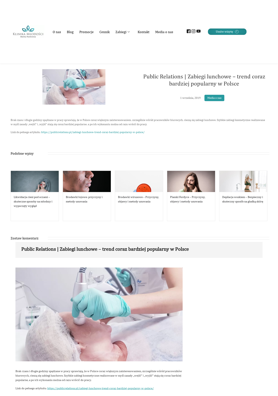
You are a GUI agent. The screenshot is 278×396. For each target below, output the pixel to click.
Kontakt (143, 32)
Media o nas (164, 32)
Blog (70, 32)
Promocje (86, 32)
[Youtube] (197, 31)
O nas (57, 32)
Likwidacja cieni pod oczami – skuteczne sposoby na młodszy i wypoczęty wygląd (33, 201)
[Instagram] (193, 31)
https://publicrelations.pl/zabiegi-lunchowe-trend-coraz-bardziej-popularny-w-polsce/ (93, 132)
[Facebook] (188, 31)
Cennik (104, 32)
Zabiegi (123, 32)
